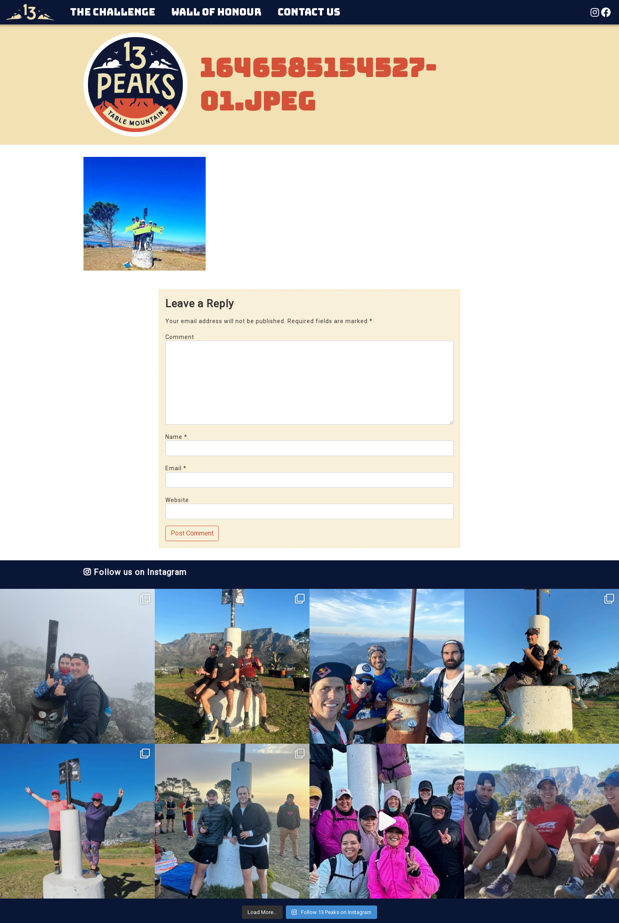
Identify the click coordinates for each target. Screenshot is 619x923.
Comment (179, 337)
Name (176, 437)
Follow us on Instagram (135, 572)
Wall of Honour (216, 12)
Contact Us (309, 12)
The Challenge (112, 12)
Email (176, 468)
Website (177, 500)
